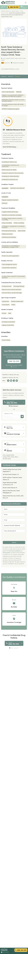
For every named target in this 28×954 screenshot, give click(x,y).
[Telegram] (14, 380)
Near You (14, 427)
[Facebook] (11, 380)
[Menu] (25, 2)
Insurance (3, 76)
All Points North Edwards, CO (11, 474)
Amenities (17, 76)
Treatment (10, 76)
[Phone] (12, 416)
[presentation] (14, 540)
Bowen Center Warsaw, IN (10, 487)
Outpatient (5, 196)
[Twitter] (8, 380)
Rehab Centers (15, 11)
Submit (22, 416)
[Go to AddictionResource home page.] (8, 3)
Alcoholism (5, 188)
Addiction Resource (6, 11)
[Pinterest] (17, 380)
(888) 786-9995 (13, 7)
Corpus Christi (4, 13)
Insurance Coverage (14, 433)
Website (14, 450)
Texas (21, 11)
